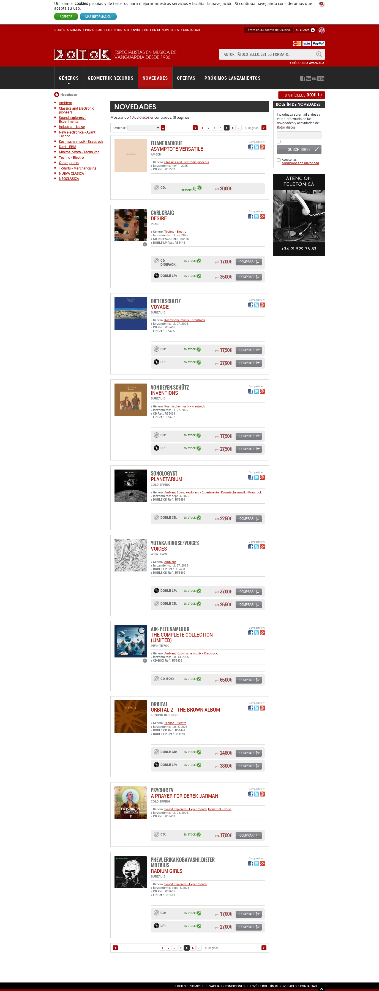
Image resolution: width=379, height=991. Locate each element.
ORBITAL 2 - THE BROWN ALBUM (185, 709)
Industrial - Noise (219, 809)
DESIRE (159, 218)
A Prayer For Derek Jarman (184, 796)
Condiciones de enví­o (123, 30)
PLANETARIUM (166, 479)
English (321, 30)
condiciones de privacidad (300, 162)
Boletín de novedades (161, 30)
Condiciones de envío (242, 986)
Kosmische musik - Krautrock (184, 320)
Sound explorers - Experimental (198, 492)
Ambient (170, 492)
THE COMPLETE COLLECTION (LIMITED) (182, 637)
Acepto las (300, 161)
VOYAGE (160, 306)
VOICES (159, 548)
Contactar (191, 30)
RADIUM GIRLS (166, 871)
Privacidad (93, 30)
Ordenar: (119, 128)
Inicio (57, 94)
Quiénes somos (69, 30)
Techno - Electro (175, 231)
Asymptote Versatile (177, 148)
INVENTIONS (164, 392)
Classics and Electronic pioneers (186, 162)
